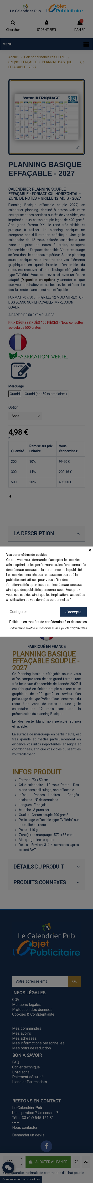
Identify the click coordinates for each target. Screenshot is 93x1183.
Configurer (18, 611)
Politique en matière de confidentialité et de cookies (48, 622)
